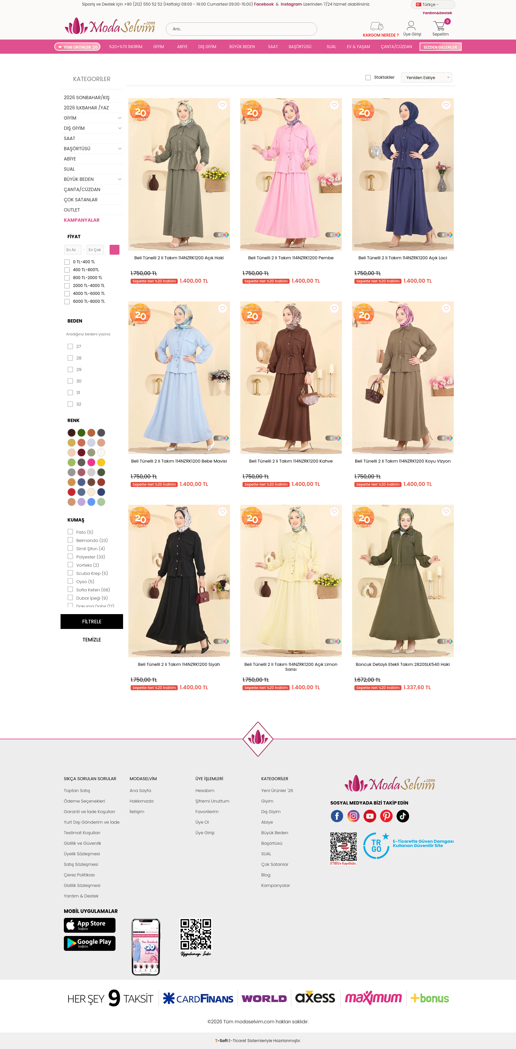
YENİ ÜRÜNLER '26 (80, 47)
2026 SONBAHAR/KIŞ (87, 97)
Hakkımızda (142, 801)
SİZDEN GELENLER (440, 47)
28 (74, 358)
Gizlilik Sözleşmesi (82, 885)
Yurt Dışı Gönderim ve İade (91, 822)
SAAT (273, 46)
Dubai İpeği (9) (87, 597)
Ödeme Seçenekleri (84, 801)
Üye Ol (202, 822)
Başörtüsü (271, 843)
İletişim (137, 811)
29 (74, 369)
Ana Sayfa (140, 790)
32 (74, 404)
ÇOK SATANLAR (80, 199)
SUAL (330, 46)
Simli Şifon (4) (86, 548)
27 (74, 346)
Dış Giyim (271, 811)
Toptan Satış (77, 790)
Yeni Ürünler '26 (277, 790)
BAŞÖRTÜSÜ (300, 46)
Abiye (267, 822)
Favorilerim (207, 811)
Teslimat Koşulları (82, 833)
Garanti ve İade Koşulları (89, 811)
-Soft (222, 1018)
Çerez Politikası (79, 875)
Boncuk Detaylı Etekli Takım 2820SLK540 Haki (403, 664)
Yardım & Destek (81, 896)
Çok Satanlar (274, 864)
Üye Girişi (205, 833)
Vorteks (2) (83, 564)
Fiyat (74, 236)
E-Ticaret (237, 1018)
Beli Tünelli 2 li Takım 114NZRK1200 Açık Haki (179, 258)
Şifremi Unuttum (212, 801)
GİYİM (158, 46)
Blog (266, 875)
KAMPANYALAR (81, 220)
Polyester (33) (86, 556)
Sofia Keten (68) (88, 589)
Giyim (267, 801)
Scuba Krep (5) (87, 573)
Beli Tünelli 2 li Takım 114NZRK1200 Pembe (291, 258)
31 (73, 392)
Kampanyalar (275, 885)
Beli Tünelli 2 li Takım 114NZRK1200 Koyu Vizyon (403, 461)
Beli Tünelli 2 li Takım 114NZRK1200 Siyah (179, 664)
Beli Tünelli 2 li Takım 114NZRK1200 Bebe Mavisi (179, 461)
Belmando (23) (87, 540)
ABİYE (182, 46)
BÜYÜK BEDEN (242, 46)
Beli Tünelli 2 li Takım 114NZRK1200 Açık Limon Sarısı (291, 666)
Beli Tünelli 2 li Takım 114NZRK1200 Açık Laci (402, 258)
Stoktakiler (380, 77)
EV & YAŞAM (358, 46)
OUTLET (72, 210)
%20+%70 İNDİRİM (125, 46)
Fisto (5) (80, 531)
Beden (74, 321)
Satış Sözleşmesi (81, 864)
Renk (73, 420)
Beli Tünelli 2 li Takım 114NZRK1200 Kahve (291, 461)
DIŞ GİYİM (207, 46)
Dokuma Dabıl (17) (91, 606)
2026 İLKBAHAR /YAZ (86, 107)
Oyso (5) (80, 581)
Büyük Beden (274, 833)
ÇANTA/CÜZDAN (396, 46)
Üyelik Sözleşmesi (82, 854)
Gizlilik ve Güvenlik (82, 843)
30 (74, 381)
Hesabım (204, 790)
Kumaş (75, 520)
